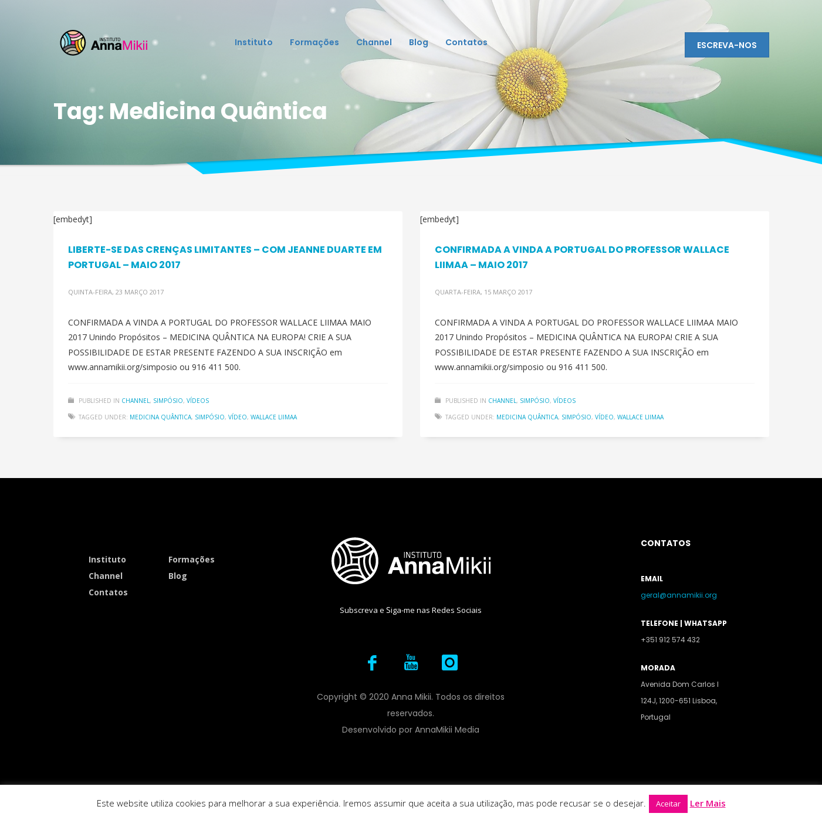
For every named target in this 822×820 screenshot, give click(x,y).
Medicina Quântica (160, 417)
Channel (135, 401)
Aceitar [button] (668, 803)
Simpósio (168, 401)
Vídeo (237, 417)
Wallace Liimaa (274, 417)
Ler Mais (708, 803)
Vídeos (198, 401)
